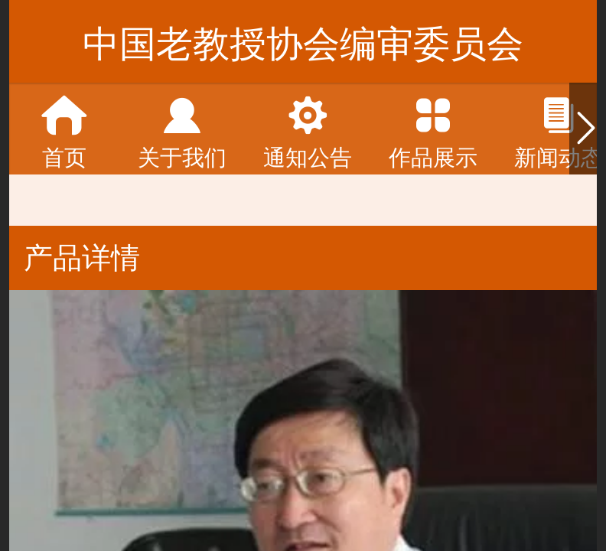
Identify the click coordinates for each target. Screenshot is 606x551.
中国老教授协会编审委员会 (303, 44)
